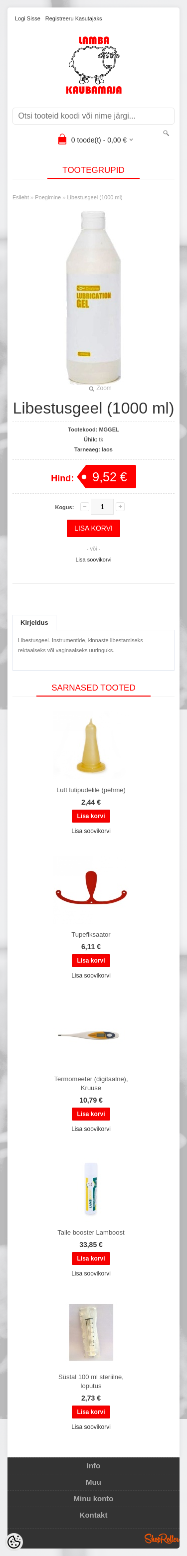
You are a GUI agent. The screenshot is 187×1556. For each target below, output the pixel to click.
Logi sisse (27, 18)
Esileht (20, 197)
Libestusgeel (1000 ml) (94, 197)
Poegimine (48, 197)
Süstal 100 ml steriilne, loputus (91, 1381)
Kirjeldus (34, 622)
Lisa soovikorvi (93, 560)
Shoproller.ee (162, 1539)
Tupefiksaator (90, 934)
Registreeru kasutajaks (73, 18)
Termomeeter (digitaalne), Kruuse (91, 1083)
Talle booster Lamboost (90, 1232)
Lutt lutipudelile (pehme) (91, 790)
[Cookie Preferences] (14, 1542)
